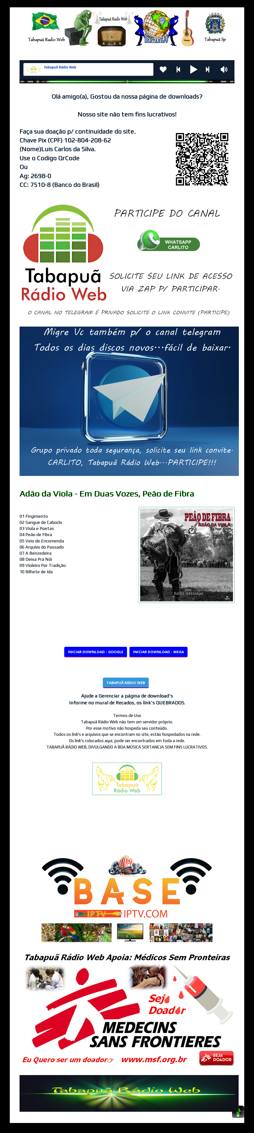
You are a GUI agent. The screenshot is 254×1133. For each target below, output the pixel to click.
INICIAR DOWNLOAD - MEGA (158, 651)
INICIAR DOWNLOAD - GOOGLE (95, 651)
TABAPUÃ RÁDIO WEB (125, 682)
